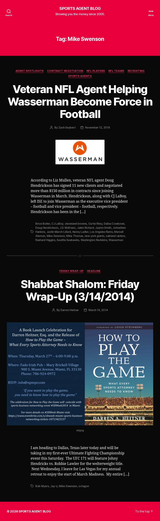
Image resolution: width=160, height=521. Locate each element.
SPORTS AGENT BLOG (80, 8)
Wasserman (116, 240)
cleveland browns (76, 223)
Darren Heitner (70, 310)
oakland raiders (115, 236)
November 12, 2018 (97, 127)
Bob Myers (42, 486)
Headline (94, 271)
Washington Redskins (94, 240)
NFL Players (96, 70)
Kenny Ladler (81, 231)
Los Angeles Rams (101, 231)
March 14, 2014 (98, 310)
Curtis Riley (95, 223)
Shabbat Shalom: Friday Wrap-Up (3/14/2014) (80, 290)
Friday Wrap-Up (71, 271)
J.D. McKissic (68, 227)
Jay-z (54, 486)
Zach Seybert (67, 127)
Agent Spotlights (29, 70)
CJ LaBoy (57, 223)
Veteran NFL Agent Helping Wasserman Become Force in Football (80, 101)
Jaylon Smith (103, 227)
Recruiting (136, 70)
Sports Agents (80, 76)
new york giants (94, 236)
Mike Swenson (56, 236)
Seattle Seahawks (68, 240)
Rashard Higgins (45, 240)
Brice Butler (42, 223)
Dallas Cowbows (114, 223)
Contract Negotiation (65, 70)
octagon (83, 486)
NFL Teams (116, 70)
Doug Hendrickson (46, 227)
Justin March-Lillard (59, 231)
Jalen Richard (85, 227)
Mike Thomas (74, 236)
